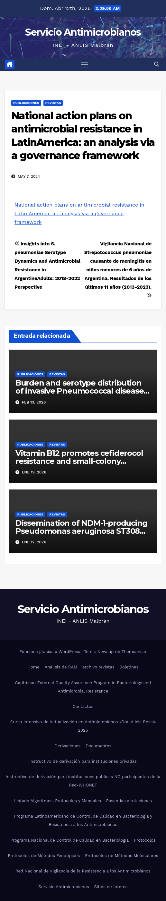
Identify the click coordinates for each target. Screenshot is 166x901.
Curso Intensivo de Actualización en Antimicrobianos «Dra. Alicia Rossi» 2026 (83, 726)
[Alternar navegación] (84, 64)
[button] (156, 64)
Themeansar (134, 651)
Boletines (129, 667)
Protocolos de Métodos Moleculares (121, 855)
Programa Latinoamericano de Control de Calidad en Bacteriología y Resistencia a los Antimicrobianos (83, 820)
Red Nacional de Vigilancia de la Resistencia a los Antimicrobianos (83, 871)
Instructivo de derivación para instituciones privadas (83, 761)
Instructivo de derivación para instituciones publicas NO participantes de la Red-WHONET (83, 780)
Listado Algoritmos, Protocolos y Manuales (57, 800)
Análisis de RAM (61, 667)
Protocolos (145, 840)
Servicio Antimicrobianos (83, 32)
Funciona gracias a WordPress (50, 651)
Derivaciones (68, 746)
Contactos (83, 706)
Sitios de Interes (111, 886)
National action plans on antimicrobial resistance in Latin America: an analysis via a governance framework (79, 213)
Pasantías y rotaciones (129, 800)
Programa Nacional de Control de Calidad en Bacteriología (69, 840)
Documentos (98, 746)
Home (34, 667)
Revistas (53, 103)
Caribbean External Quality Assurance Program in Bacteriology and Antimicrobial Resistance (83, 686)
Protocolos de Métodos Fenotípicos (44, 855)
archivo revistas (98, 667)
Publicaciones (26, 103)
